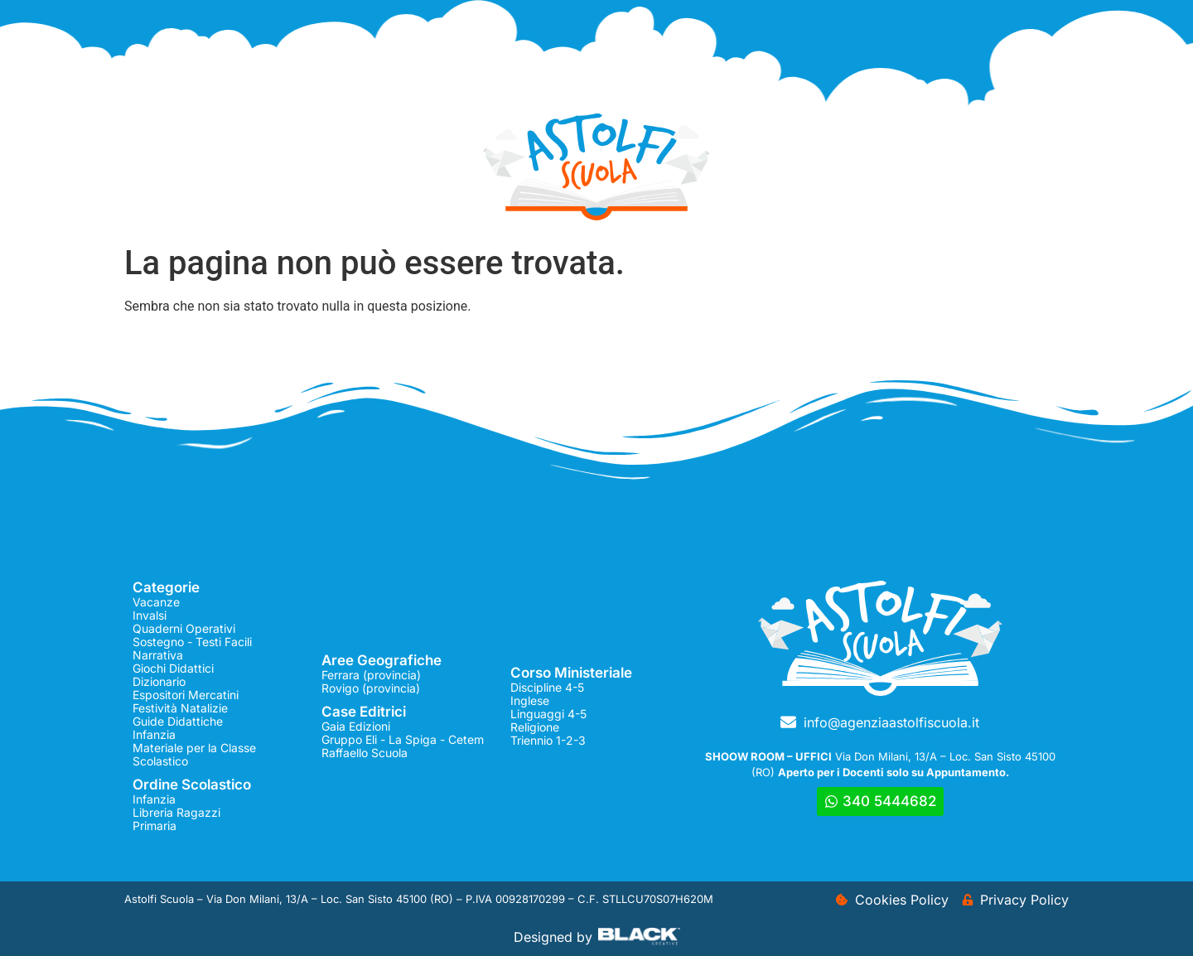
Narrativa (158, 655)
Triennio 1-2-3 (548, 740)
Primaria (154, 825)
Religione (534, 727)
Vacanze (156, 602)
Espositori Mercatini (186, 695)
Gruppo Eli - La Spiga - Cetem (402, 739)
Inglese (529, 700)
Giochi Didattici (173, 668)
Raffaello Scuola (364, 753)
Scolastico (160, 761)
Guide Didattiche (178, 721)
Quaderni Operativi (184, 628)
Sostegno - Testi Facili (192, 642)
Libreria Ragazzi (176, 812)
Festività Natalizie (180, 708)
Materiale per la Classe (194, 748)
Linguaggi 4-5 (548, 714)
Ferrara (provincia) (371, 675)
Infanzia (154, 734)
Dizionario (159, 681)
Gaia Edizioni (355, 726)
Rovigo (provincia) (370, 688)
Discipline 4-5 (547, 687)
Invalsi (150, 615)
